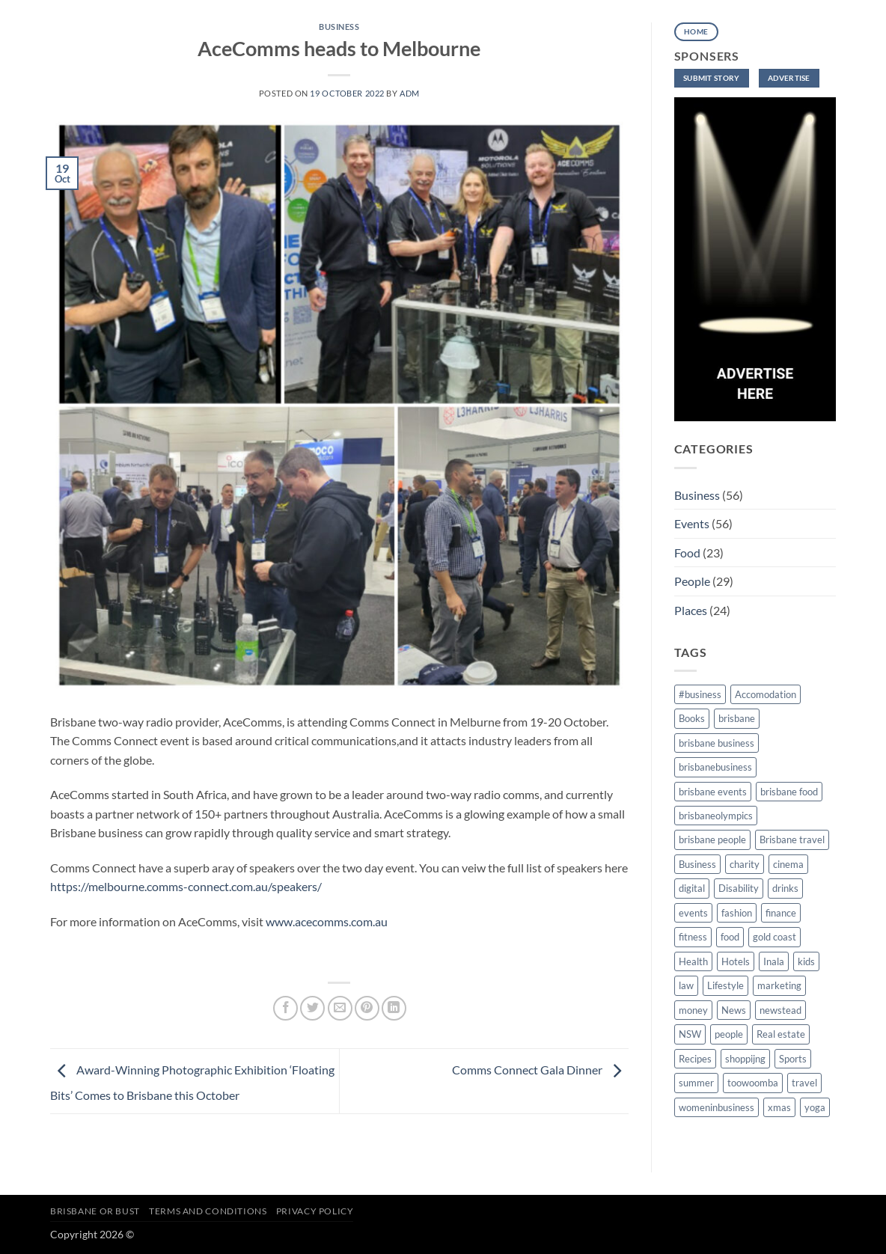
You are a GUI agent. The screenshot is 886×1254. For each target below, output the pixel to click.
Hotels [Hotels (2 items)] (735, 961)
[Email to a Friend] (340, 1008)
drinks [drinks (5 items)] (785, 888)
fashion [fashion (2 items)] (736, 913)
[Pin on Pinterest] (367, 1008)
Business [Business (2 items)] (697, 864)
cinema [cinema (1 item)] (788, 864)
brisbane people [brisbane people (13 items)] (712, 839)
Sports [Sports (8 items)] (793, 1059)
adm (410, 93)
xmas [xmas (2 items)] (779, 1107)
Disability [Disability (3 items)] (738, 888)
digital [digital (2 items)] (692, 888)
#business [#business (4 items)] (700, 694)
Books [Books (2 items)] (692, 718)
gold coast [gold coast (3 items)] (774, 937)
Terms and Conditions (207, 1211)
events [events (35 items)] (693, 913)
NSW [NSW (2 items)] (690, 1034)
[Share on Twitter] (312, 1008)
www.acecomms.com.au (327, 921)
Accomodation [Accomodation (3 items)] (765, 694)
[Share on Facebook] (285, 1008)
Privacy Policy (315, 1211)
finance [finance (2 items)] (781, 913)
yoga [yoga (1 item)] (814, 1107)
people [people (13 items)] (729, 1034)
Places (690, 610)
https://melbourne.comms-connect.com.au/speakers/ (187, 886)
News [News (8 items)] (733, 1010)
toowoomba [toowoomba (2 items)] (752, 1083)
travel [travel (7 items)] (804, 1083)
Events (691, 523)
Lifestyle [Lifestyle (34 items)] (725, 985)
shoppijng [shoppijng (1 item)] (745, 1059)
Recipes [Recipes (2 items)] (695, 1059)
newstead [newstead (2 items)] (780, 1010)
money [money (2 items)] (693, 1010)
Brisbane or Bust (95, 1211)
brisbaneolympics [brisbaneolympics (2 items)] (716, 816)
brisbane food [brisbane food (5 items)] (789, 792)
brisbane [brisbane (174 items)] (736, 718)
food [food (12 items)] (730, 937)
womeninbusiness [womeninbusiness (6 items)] (716, 1107)
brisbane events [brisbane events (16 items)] (713, 792)
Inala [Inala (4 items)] (773, 961)
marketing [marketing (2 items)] (779, 985)
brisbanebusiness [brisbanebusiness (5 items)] (715, 767)
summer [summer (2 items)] (696, 1083)
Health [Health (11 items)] (693, 961)
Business (339, 26)
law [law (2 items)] (686, 985)
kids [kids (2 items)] (806, 961)
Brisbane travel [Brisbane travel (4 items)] (792, 839)
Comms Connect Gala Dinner (540, 1069)
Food (687, 552)
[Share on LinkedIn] (394, 1008)
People (692, 581)
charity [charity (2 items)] (745, 864)
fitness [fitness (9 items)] (693, 937)
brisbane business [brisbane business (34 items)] (716, 743)
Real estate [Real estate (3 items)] (781, 1034)
